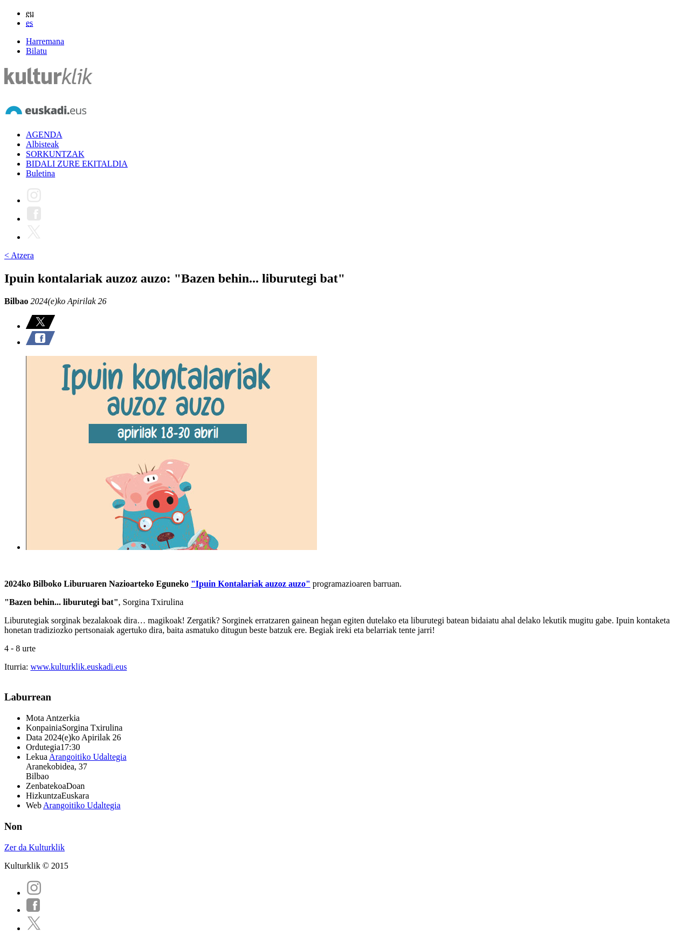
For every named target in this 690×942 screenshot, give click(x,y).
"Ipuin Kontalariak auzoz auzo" (250, 583)
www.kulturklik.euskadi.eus (78, 666)
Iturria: (17, 666)
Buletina (40, 173)
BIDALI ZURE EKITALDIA (77, 163)
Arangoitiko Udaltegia (88, 756)
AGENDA (44, 134)
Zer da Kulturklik (34, 847)
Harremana (45, 41)
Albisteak (42, 144)
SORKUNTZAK (55, 154)
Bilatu (36, 51)
